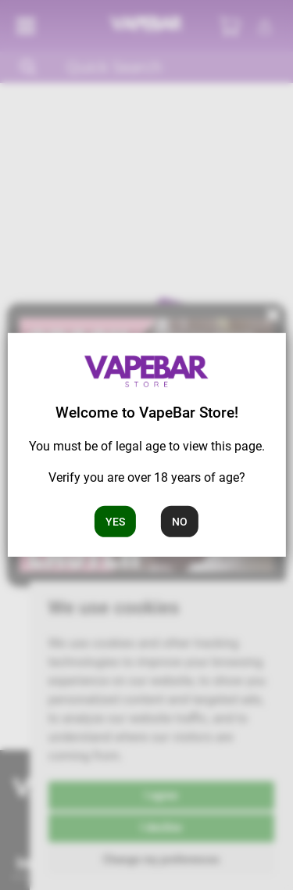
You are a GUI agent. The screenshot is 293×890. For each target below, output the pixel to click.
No (180, 521)
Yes (115, 521)
